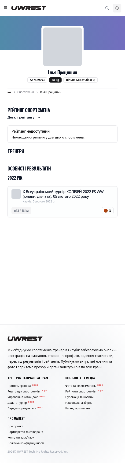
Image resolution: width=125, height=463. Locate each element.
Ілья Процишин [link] (50, 92)
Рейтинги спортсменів (84, 391)
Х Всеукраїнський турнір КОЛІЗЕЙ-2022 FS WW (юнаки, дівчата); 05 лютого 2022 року (63, 194)
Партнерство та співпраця (25, 432)
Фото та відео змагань (84, 386)
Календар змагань (77, 408)
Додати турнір (20, 403)
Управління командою (26, 397)
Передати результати (25, 408)
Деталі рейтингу (23, 117)
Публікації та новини (79, 397)
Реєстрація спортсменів (27, 391)
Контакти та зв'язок (20, 437)
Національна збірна (78, 403)
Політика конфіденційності (25, 443)
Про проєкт (15, 426)
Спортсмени (25, 92)
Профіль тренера (22, 386)
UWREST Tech (26, 452)
